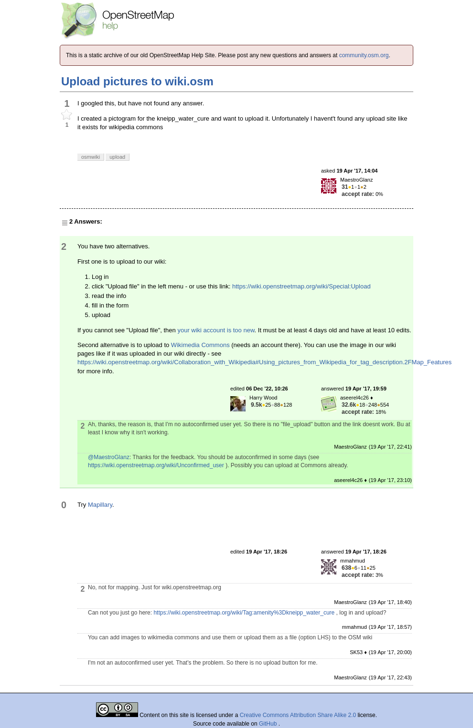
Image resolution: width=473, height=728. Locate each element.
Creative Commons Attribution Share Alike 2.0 (298, 715)
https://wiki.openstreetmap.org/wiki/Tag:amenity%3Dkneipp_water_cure (243, 612)
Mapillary (100, 504)
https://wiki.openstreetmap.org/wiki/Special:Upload (301, 286)
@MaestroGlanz (108, 457)
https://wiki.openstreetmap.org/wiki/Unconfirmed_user (156, 465)
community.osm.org (364, 55)
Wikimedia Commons (200, 345)
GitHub (269, 723)
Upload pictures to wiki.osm (137, 81)
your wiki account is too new (215, 330)
